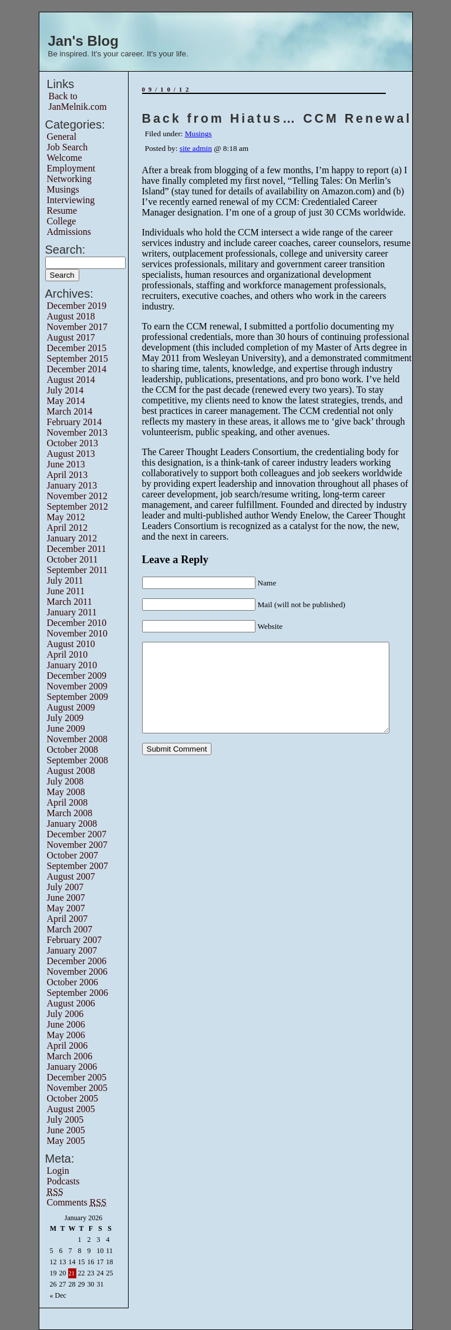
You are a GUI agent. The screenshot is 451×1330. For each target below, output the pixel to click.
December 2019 (77, 306)
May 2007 (66, 908)
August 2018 (71, 316)
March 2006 (70, 1056)
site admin (196, 148)
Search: (65, 249)
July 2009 (65, 718)
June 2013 (66, 464)
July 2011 (65, 580)
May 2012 (66, 517)
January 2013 (72, 485)
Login (58, 1171)
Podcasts (63, 1181)
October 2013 (73, 443)
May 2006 (66, 1035)
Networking (69, 179)
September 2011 (77, 570)
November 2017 (77, 327)
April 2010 (67, 654)
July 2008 (65, 781)
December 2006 (77, 961)
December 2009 (77, 676)
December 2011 (76, 549)
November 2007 (77, 845)
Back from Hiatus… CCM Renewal (277, 119)
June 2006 (66, 1024)
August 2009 (71, 707)
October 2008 (73, 750)
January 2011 (72, 612)
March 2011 (69, 602)
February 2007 (74, 940)
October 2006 (73, 982)
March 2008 (70, 813)
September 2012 (77, 506)
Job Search (67, 147)
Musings (63, 189)
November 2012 (77, 496)
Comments (77, 1202)
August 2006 (71, 1003)
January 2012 (72, 538)
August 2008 (71, 771)
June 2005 (66, 1130)
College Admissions (69, 226)
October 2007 (73, 855)
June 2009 (66, 728)
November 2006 (77, 972)
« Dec (58, 1295)
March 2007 (70, 929)
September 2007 (77, 866)
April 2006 (67, 1045)
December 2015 (77, 348)
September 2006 (77, 993)
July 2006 (65, 1014)
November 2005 (77, 1088)
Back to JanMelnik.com (78, 101)
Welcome (64, 158)
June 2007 (66, 898)
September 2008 (77, 760)
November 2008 (77, 739)
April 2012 (67, 528)
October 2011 (72, 559)
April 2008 (67, 802)
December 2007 (77, 834)
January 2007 (72, 950)
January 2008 (72, 824)
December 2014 (77, 369)
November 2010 (77, 633)
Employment (71, 168)
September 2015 (77, 358)
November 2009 (77, 686)
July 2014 (65, 390)
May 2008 (66, 792)
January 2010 (72, 665)
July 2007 (65, 887)
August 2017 (71, 337)
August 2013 (71, 454)
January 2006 (72, 1067)
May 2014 (66, 401)
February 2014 (74, 422)
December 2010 (77, 623)
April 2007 (67, 919)
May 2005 (66, 1141)
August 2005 (71, 1109)
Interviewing (71, 200)
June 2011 (66, 591)
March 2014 (70, 411)
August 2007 (71, 876)
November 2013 (77, 432)
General (62, 137)
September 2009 (77, 697)
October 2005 (73, 1098)
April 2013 (67, 475)
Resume (62, 211)
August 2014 (71, 380)
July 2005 (65, 1119)
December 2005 (77, 1077)
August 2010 (71, 644)
